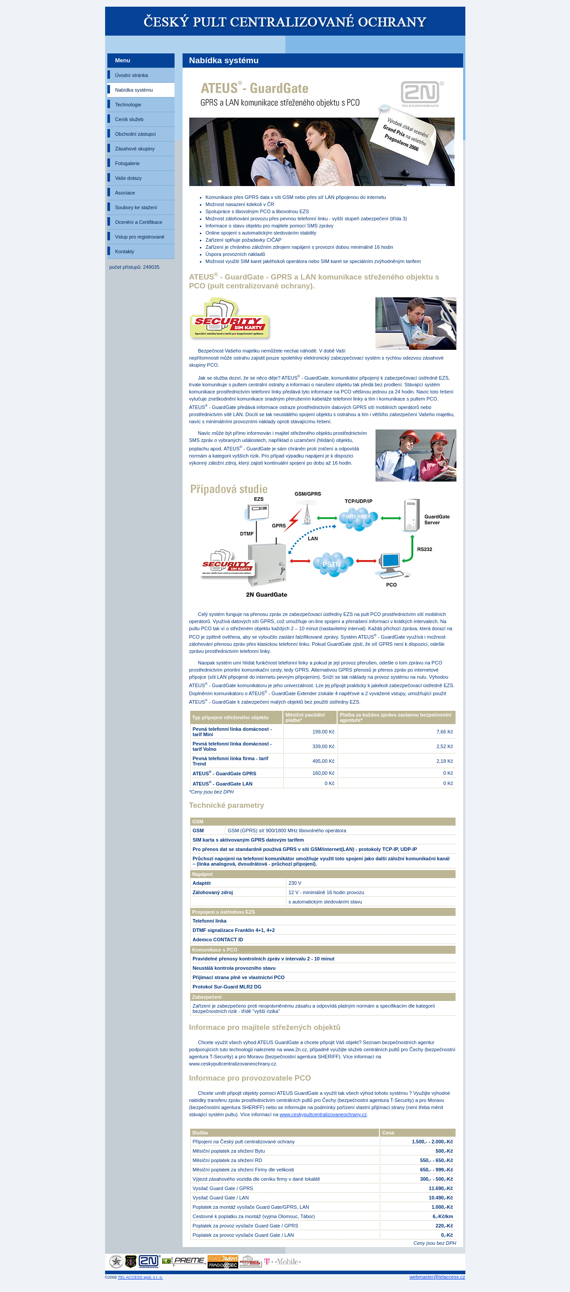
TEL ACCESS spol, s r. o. (140, 1277)
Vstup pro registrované (140, 236)
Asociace (125, 192)
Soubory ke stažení (136, 207)
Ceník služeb (129, 119)
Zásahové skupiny (135, 148)
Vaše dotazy (128, 178)
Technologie (128, 104)
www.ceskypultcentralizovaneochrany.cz (323, 1114)
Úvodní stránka (131, 75)
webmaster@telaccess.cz (437, 1277)
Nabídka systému (134, 90)
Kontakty (124, 251)
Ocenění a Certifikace (139, 222)
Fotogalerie (127, 163)
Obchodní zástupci (135, 134)
